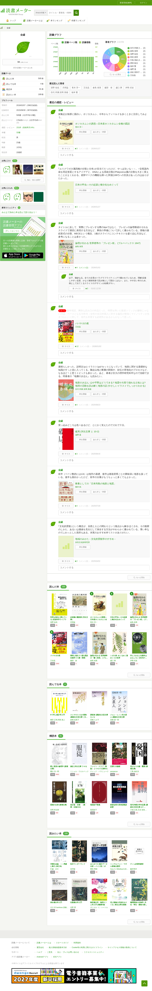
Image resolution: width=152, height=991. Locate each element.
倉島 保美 (97, 88)
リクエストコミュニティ (94, 952)
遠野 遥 (78, 435)
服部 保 (108, 88)
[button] (76, 13)
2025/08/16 (95, 454)
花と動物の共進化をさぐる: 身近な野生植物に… (118, 904)
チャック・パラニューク (99, 771)
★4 (76, 268)
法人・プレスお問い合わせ (68, 952)
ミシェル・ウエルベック (79, 771)
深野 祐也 (55, 88)
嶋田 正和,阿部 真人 (57, 720)
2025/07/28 (95, 506)
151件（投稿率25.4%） (25, 127)
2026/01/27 (95, 149)
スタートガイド (62, 943)
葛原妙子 (93, 810)
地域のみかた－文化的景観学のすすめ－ (95, 539)
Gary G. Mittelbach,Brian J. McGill (119, 869)
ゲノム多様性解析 (137, 864)
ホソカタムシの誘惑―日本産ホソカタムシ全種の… (98, 619)
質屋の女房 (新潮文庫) (58, 805)
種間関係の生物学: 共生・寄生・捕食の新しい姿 (138, 904)
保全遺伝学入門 (56, 902)
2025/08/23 (95, 405)
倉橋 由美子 (74, 720)
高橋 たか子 (94, 720)
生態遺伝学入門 (76, 902)
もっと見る (115, 74)
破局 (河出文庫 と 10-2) (87, 431)
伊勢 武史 (129, 88)
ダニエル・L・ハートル (99, 907)
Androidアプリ (42, 957)
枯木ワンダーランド (77, 864)
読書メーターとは (44, 943)
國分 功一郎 (54, 771)
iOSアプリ (57, 957)
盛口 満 (119, 88)
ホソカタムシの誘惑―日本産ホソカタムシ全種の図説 (102, 123)
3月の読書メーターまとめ (22, 68)
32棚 (18, 132)
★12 (76, 346)
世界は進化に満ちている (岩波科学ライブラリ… (58, 619)
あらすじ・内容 (99, 132)
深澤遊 (72, 869)
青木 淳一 (76, 88)
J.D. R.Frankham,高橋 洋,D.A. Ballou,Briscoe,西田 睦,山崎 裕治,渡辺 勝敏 (59, 907)
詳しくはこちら (12, 231)
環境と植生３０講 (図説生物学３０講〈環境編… (79, 658)
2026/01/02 (95, 268)
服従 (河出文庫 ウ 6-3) (78, 766)
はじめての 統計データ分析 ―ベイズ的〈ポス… (98, 866)
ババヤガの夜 (82, 323)
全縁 (60, 110)
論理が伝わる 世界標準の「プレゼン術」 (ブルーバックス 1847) (107, 243)
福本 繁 (74, 92)
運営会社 (40, 947)
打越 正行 (54, 869)
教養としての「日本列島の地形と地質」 (95, 483)
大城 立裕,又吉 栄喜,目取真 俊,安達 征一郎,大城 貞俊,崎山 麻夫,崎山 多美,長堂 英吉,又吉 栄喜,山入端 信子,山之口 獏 (139, 810)
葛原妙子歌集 (95, 805)
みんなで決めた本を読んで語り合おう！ (19, 212)
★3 (76, 149)
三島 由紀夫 (134, 771)
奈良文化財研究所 (82, 542)
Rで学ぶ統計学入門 (57, 715)
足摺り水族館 (115, 766)
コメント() (83, 149)
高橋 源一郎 (114, 720)
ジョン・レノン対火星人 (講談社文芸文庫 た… (118, 717)
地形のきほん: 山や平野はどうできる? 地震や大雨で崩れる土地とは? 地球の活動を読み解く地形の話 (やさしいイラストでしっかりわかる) (110, 384)
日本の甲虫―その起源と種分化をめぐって (96, 184)
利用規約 (77, 943)
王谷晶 (86, 88)
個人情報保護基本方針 (58, 947)
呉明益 (65, 88)
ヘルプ (39, 952)
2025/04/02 (95, 561)
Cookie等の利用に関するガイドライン (87, 947)
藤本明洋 (133, 869)
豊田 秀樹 (93, 869)
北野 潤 (73, 907)
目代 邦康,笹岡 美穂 (59, 92)
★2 (76, 561)
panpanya (113, 771)
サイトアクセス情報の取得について (122, 947)
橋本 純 (78, 487)
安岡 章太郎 (54, 810)
